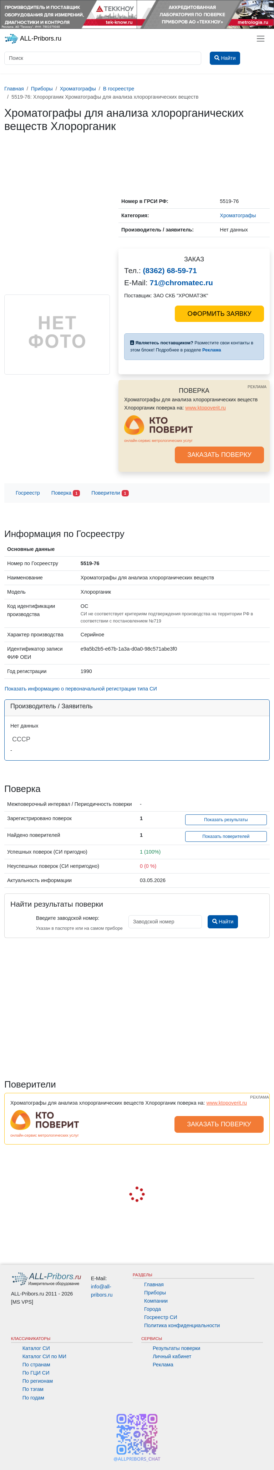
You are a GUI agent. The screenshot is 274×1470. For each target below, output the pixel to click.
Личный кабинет (172, 1356)
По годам (33, 1398)
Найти (222, 921)
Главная (154, 1284)
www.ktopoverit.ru (205, 408)
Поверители (109, 493)
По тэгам (33, 1389)
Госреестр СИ (160, 1317)
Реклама (163, 1364)
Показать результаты (226, 819)
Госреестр (28, 493)
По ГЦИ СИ (36, 1373)
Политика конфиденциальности (182, 1325)
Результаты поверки (176, 1348)
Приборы (155, 1293)
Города (152, 1309)
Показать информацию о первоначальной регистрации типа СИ (81, 689)
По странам (36, 1364)
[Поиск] (102, 58)
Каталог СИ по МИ (44, 1356)
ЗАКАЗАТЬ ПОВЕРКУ (219, 454)
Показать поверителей (225, 836)
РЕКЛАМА (257, 387)
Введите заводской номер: (67, 918)
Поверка (65, 493)
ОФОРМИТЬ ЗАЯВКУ (219, 313)
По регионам (37, 1381)
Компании (156, 1301)
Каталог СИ (36, 1348)
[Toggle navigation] (261, 38)
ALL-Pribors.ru (32, 38)
